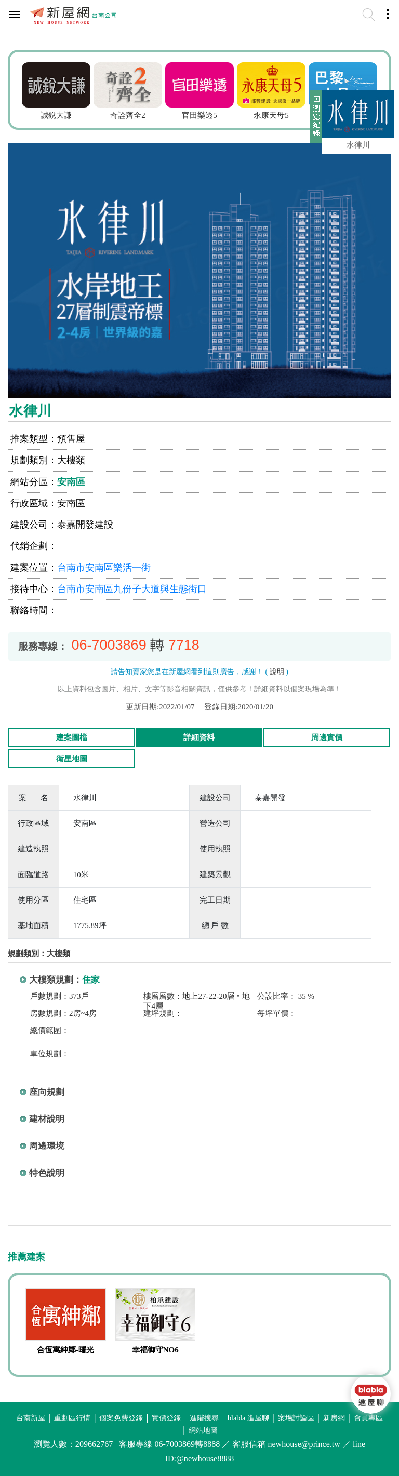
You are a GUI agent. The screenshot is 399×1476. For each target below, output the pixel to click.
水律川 (358, 145)
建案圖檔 (71, 737)
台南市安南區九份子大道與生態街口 (132, 589)
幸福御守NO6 (155, 1350)
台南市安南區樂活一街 (104, 567)
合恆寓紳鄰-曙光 (65, 1350)
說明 (277, 672)
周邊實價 (326, 737)
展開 (315, 120)
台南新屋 (30, 1418)
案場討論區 (296, 1418)
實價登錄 (166, 1418)
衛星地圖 (71, 759)
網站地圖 (203, 1430)
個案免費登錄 (121, 1418)
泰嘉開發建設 (85, 524)
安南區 (71, 482)
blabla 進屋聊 (248, 1418)
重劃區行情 (72, 1418)
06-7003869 (109, 645)
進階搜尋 (204, 1418)
